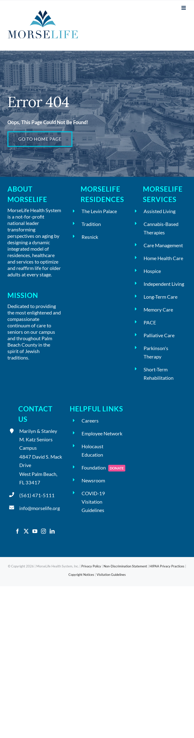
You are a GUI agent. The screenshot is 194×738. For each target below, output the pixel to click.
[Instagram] (43, 531)
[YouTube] (34, 531)
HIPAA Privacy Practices (167, 566)
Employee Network (102, 433)
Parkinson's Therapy (156, 352)
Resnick (90, 237)
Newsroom (93, 480)
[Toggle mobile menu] (184, 7)
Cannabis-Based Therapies (161, 228)
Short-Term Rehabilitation (158, 373)
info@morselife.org (39, 508)
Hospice (152, 271)
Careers (90, 421)
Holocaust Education (92, 450)
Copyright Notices (81, 575)
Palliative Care (159, 335)
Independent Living (164, 284)
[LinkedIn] (52, 531)
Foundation (103, 468)
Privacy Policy (91, 566)
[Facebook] (17, 531)
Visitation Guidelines (111, 575)
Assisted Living (159, 211)
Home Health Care (163, 258)
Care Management (163, 245)
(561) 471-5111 (37, 495)
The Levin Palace (99, 211)
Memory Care (158, 310)
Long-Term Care (160, 297)
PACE (150, 322)
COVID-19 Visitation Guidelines (93, 501)
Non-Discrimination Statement (125, 566)
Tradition (91, 224)
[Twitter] (26, 531)
